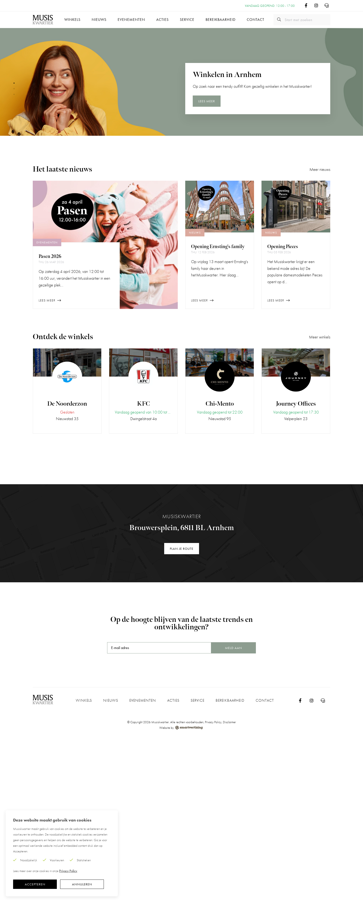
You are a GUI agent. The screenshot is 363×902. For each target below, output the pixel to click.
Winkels (72, 19)
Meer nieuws (319, 169)
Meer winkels (319, 337)
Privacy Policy (213, 722)
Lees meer (206, 102)
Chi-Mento (220, 403)
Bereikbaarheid (221, 19)
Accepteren (35, 884)
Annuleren (82, 884)
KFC (143, 403)
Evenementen (131, 19)
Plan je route (181, 548)
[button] (14, 83)
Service (187, 19)
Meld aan (233, 648)
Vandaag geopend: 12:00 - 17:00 (270, 6)
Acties (162, 19)
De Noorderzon (67, 403)
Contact (255, 19)
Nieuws (99, 19)
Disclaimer (229, 722)
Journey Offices (296, 403)
